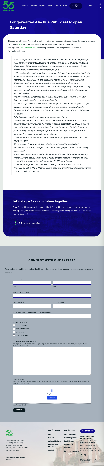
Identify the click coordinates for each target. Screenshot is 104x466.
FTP (90, 6)
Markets (34, 6)
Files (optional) (19, 379)
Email (18, 302)
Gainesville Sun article (29, 48)
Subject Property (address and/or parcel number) (32, 312)
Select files (52, 397)
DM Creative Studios (88, 459)
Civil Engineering (22, 328)
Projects (42, 6)
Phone (59, 302)
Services (25, 6)
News (65, 6)
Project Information (24, 341)
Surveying (20, 332)
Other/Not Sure (22, 335)
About (50, 6)
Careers (58, 6)
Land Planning (21, 325)
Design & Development (86, 459)
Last (54, 286)
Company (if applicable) (22, 292)
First (15, 286)
